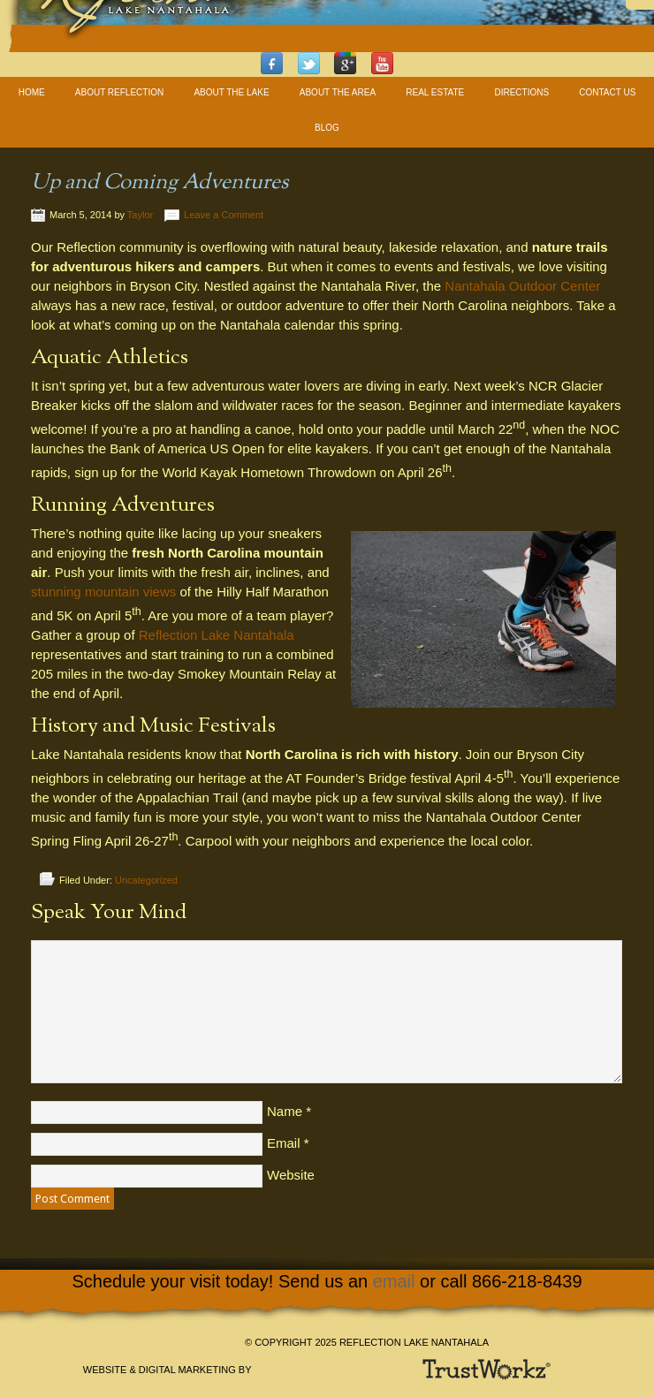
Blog (327, 128)
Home (32, 92)
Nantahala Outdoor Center (522, 285)
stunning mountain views (103, 591)
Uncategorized (146, 880)
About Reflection (119, 92)
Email (283, 1142)
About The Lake (231, 92)
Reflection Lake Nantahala (216, 634)
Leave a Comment (223, 214)
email (394, 1281)
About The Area (338, 92)
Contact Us (607, 92)
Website (291, 1174)
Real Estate (435, 92)
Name (284, 1111)
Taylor (140, 214)
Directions (521, 92)
